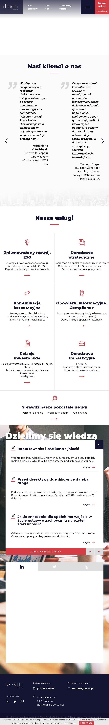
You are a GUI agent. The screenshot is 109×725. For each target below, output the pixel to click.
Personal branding (32, 412)
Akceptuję (86, 723)
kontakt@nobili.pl (80, 688)
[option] (28, 124)
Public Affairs (79, 412)
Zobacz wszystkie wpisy (45, 552)
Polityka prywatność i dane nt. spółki (85, 717)
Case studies (48, 7)
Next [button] (105, 142)
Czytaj (86, 467)
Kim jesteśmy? (33, 7)
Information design (58, 412)
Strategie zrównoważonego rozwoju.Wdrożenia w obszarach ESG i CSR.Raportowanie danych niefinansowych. (27, 257)
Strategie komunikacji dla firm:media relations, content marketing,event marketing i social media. (27, 308)
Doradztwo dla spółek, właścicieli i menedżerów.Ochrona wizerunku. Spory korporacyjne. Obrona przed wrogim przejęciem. (81, 257)
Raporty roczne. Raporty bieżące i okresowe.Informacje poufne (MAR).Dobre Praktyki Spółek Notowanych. (81, 308)
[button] (88, 7)
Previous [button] (4, 142)
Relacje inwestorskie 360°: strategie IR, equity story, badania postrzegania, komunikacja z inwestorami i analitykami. (27, 361)
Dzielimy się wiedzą (65, 7)
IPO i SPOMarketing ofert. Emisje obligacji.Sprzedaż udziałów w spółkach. (81, 358)
